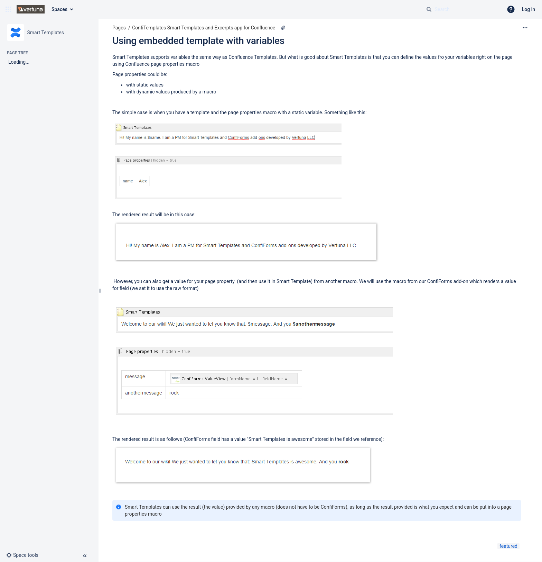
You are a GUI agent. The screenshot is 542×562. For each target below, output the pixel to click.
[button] (8, 9)
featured (508, 546)
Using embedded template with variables (198, 40)
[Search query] (462, 9)
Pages (119, 27)
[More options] (525, 27)
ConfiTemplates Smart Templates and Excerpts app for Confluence (203, 27)
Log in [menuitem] (528, 9)
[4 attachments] (283, 27)
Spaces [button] (59, 9)
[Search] (429, 9)
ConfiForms (440, 281)
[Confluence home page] (30, 9)
